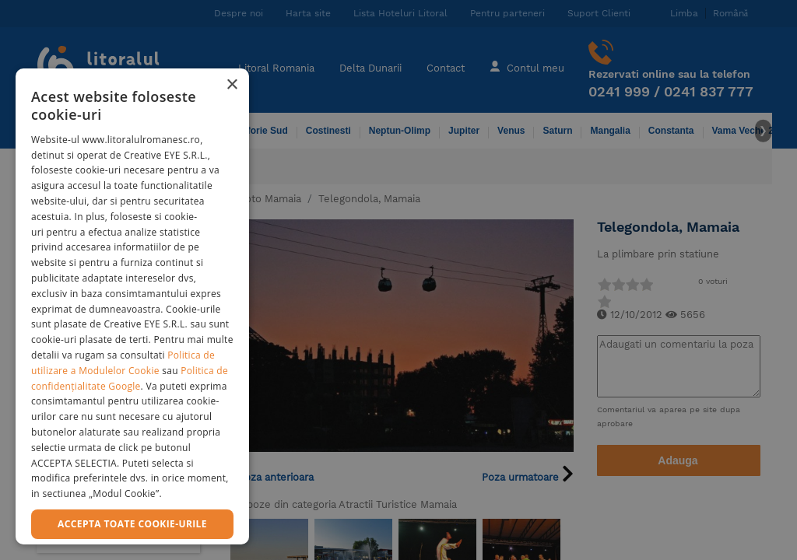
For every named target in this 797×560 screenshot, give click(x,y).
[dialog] (132, 306)
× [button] (231, 85)
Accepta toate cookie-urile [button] (132, 523)
